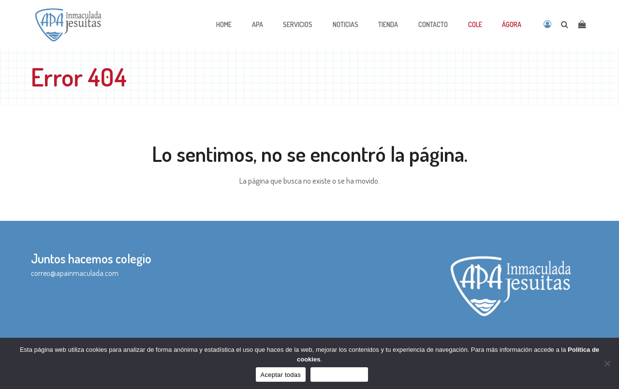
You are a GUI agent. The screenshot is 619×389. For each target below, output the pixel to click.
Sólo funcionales (339, 374)
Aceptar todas (281, 374)
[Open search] (564, 24)
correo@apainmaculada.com (74, 273)
